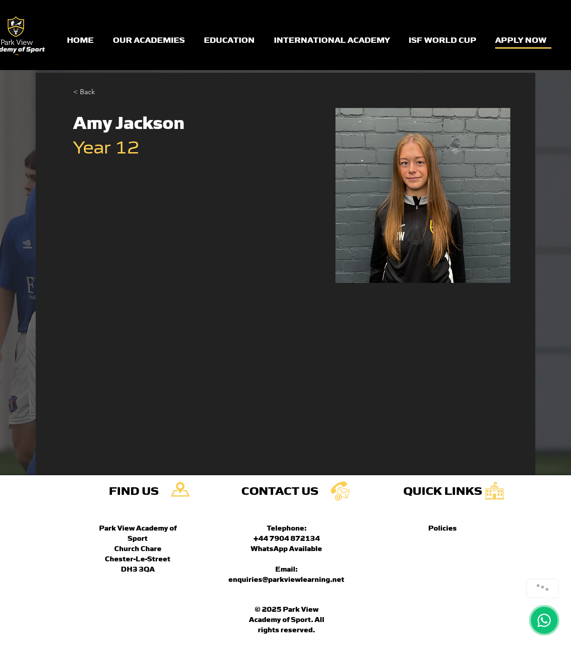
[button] (90, 92)
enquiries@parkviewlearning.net (286, 578)
